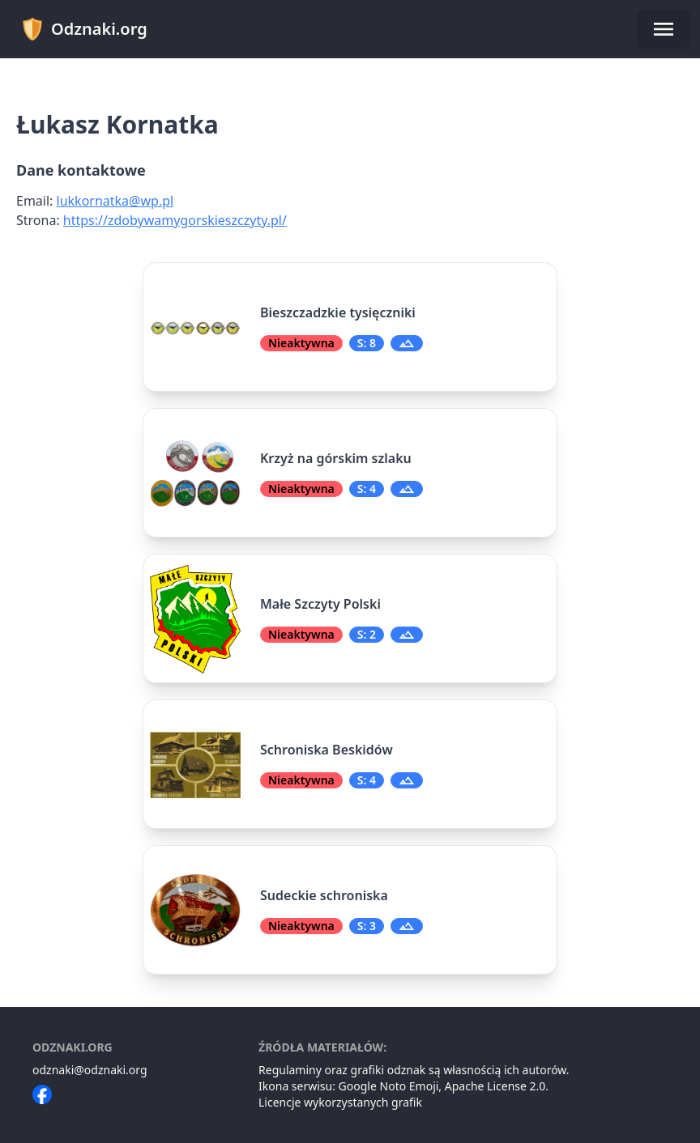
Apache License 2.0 (495, 1086)
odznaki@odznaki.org (89, 1069)
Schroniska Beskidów (326, 749)
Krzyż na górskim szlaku (336, 458)
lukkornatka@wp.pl (115, 201)
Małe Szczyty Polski (320, 604)
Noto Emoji (409, 1086)
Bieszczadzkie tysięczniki (338, 312)
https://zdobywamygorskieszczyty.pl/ (175, 220)
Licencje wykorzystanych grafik (340, 1102)
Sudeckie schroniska (324, 895)
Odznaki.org (83, 29)
